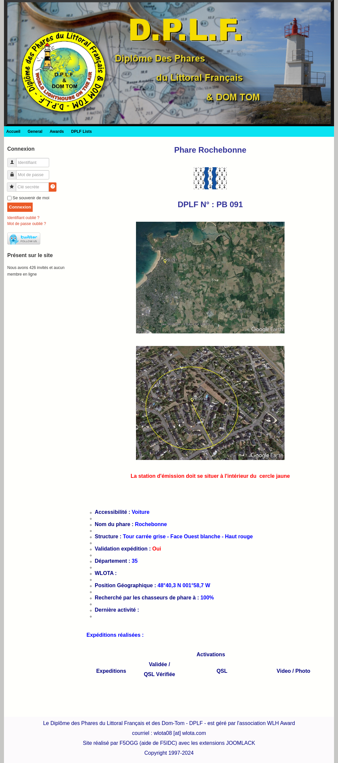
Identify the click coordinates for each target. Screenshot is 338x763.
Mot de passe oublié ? (26, 223)
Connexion (20, 207)
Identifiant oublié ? (23, 217)
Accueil (13, 131)
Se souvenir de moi (31, 197)
